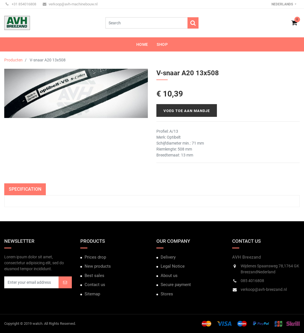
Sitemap (92, 294)
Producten (13, 60)
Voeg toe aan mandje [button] (186, 111)
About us (169, 275)
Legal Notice (173, 266)
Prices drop (95, 257)
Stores (167, 294)
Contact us (95, 284)
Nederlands (282, 4)
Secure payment (176, 284)
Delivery (168, 257)
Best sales (94, 275)
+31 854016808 (21, 4)
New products (98, 266)
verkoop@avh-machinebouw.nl (70, 4)
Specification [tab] (25, 189)
